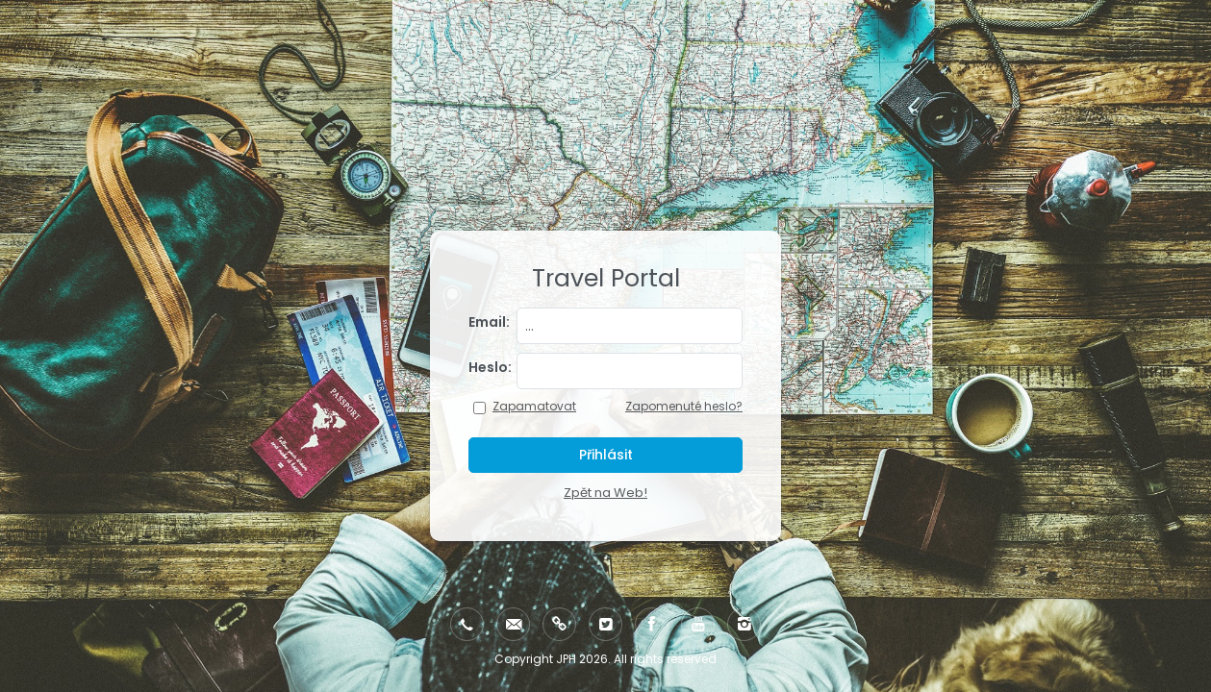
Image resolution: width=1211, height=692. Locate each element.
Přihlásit (606, 454)
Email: (489, 322)
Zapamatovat (534, 406)
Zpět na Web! (605, 492)
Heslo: (489, 367)
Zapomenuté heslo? (684, 406)
